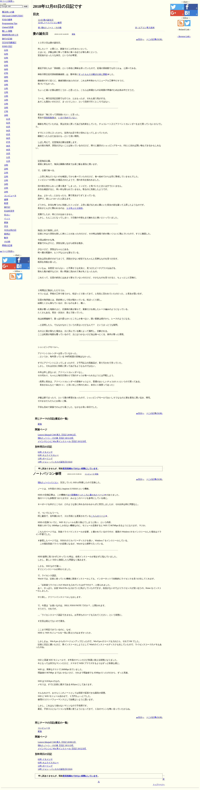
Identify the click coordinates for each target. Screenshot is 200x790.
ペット (7, 219)
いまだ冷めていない (67, 118)
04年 (6, 62)
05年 (6, 65)
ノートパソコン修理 (47, 473)
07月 (8, 142)
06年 (6, 69)
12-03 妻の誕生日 (45, 20)
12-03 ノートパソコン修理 (50, 23)
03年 (6, 58)
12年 (6, 92)
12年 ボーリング (45, 459)
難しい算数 (7, 31)
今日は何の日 (10, 230)
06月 (8, 138)
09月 (8, 150)
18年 (6, 115)
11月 (8, 157)
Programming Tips (9, 23)
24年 (6, 184)
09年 (6, 81)
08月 (8, 146)
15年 (6, 104)
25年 (6, 188)
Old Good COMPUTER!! (12, 16)
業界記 (7, 234)
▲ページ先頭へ (7, 251)
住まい (7, 215)
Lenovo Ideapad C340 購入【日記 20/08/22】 (57, 435)
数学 (6, 238)
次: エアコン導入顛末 (144, 28)
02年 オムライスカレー (48, 455)
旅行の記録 (7, 39)
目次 (36, 14)
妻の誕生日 (40, 33)
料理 (6, 203)
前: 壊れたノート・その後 (49, 28)
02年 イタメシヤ (45, 452)
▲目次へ (140, 39)
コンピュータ (90, 474)
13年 (6, 96)
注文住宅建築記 (9, 42)
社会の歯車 (7, 19)
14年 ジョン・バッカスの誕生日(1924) (55, 462)
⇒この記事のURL (154, 39)
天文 (6, 226)
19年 (6, 165)
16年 (6, 108)
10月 (8, 153)
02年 (6, 54)
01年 (6, 50)
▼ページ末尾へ (7, 1)
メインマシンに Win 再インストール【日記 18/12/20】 (62, 441)
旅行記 (7, 207)
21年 (6, 173)
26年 (6, 192)
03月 (8, 127)
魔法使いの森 (8, 12)
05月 (8, 134)
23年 (6, 180)
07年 (6, 73)
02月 (8, 123)
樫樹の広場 (7, 245)
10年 (6, 85)
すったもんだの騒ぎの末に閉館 (93, 74)
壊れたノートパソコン (48, 482)
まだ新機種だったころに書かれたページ (85, 495)
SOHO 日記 (7, 46)
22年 (6, 176)
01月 (8, 119)
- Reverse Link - (184, 36)
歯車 (6, 199)
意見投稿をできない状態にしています (80, 468)
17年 (6, 111)
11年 (6, 88)
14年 (6, 100)
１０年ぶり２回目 (74, 208)
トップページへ (159, 784)
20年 (6, 169)
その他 (7, 241)
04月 (8, 130)
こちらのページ (98, 516)
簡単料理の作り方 (10, 35)
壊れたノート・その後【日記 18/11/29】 (56, 438)
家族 (73, 34)
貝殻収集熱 (49, 118)
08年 (6, 77)
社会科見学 (9, 211)
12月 (8, 161)
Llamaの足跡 (7, 27)
